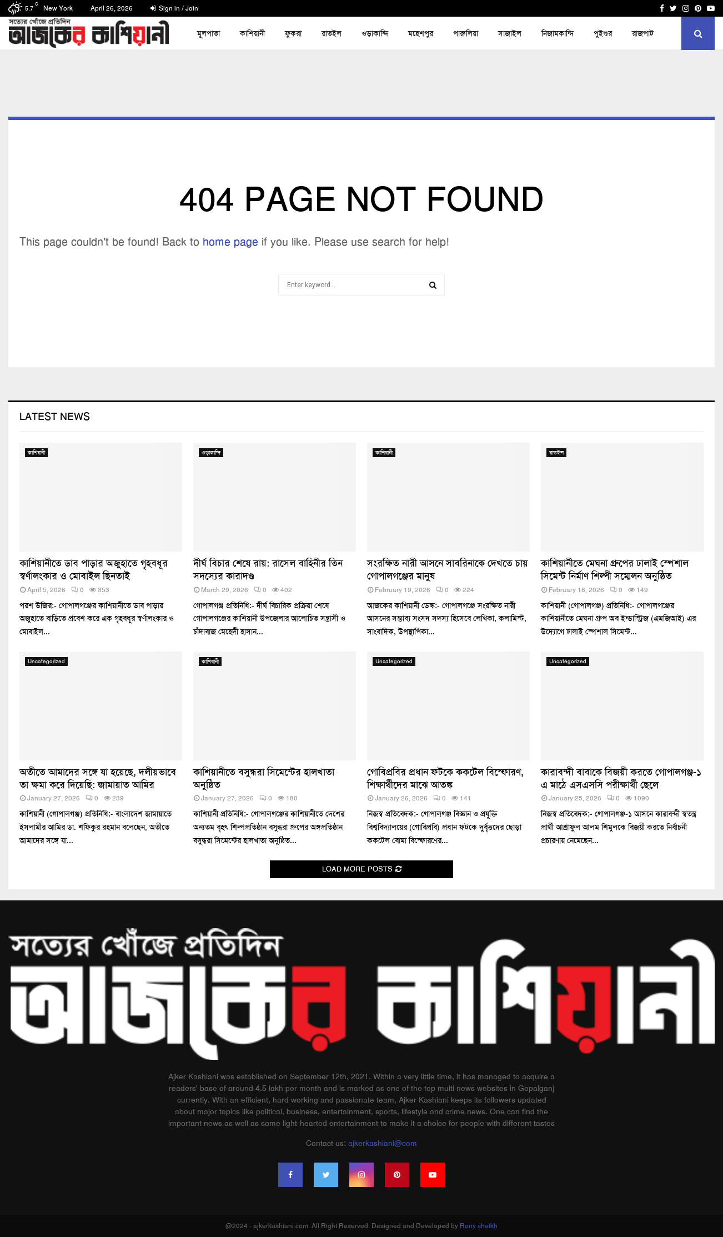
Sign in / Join (174, 8)
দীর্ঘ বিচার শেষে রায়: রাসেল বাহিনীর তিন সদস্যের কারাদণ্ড (268, 570)
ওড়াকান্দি (375, 33)
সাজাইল (509, 33)
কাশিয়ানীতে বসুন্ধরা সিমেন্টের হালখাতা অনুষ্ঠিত (263, 778)
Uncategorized (46, 661)
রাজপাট (643, 33)
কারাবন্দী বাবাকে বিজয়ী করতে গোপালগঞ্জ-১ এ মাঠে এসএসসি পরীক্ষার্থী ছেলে (621, 778)
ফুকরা (293, 33)
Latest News (54, 416)
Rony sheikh (479, 1225)
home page (230, 241)
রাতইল (332, 33)
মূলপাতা (208, 33)
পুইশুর (603, 33)
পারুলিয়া (465, 33)
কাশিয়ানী (252, 33)
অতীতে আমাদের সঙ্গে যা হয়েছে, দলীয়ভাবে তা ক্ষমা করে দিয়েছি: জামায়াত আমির (97, 778)
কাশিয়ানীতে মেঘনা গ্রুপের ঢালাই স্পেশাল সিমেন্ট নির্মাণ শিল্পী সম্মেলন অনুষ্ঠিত (615, 570)
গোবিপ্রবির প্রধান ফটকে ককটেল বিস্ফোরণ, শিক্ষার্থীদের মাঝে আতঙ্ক (445, 778)
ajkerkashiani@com (382, 1143)
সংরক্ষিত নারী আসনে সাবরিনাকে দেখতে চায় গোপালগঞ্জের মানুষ (447, 570)
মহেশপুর (420, 33)
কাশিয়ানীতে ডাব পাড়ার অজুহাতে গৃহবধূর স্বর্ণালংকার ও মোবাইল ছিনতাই (93, 570)
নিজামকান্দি (557, 33)
